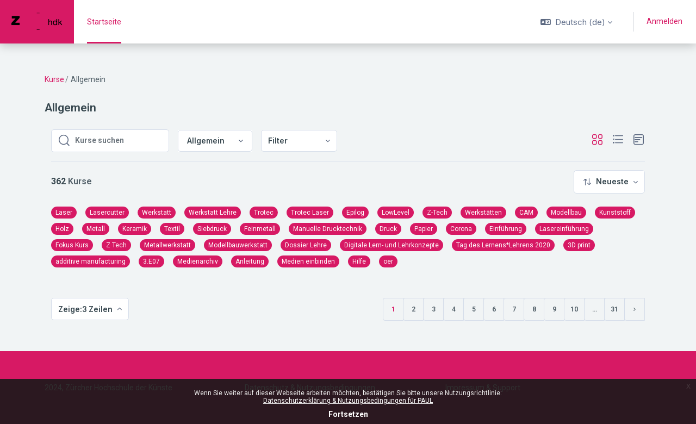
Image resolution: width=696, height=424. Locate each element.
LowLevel (395, 212)
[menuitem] (299, 141)
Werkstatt (156, 212)
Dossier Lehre (306, 245)
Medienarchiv (197, 261)
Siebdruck (212, 229)
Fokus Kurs (72, 245)
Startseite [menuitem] (104, 21)
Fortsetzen (348, 414)
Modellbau (566, 212)
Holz (62, 229)
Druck (388, 229)
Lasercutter (107, 212)
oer (388, 261)
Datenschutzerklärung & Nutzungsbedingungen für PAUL (348, 400)
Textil (172, 229)
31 (614, 309)
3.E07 (151, 261)
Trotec (264, 212)
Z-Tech (437, 212)
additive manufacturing (90, 261)
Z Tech (116, 245)
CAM (526, 212)
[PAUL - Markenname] (37, 21)
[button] (576, 22)
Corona (461, 229)
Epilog (355, 212)
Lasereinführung (564, 229)
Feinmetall (260, 229)
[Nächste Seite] (634, 309)
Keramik (134, 229)
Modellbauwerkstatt (238, 245)
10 (574, 309)
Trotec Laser (310, 212)
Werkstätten (483, 212)
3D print (579, 245)
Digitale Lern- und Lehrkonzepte (391, 245)
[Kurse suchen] (118, 140)
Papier (423, 229)
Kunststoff (615, 212)
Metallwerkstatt (167, 245)
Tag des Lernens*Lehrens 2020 (503, 245)
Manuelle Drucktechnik (327, 229)
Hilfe (359, 261)
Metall (95, 229)
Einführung (505, 229)
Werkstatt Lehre (213, 212)
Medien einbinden (308, 261)
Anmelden (664, 21)
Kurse (54, 79)
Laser (63, 212)
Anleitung (249, 261)
